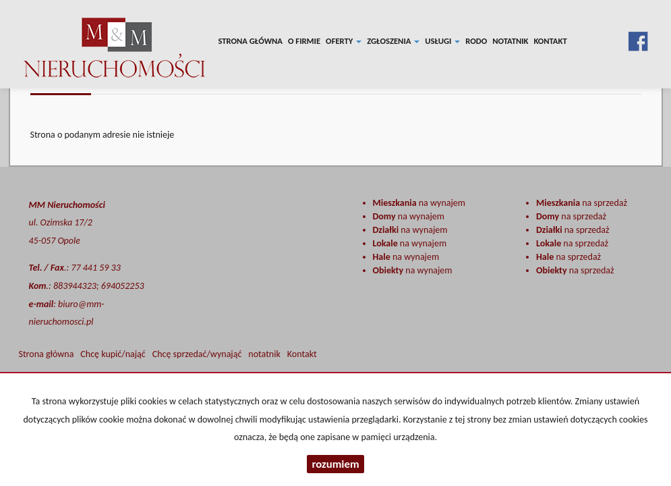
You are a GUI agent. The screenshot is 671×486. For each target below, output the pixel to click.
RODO (476, 41)
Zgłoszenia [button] (393, 41)
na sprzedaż (581, 203)
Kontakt (549, 41)
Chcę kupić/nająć (112, 354)
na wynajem (419, 203)
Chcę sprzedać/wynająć (197, 354)
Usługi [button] (442, 41)
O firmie (304, 41)
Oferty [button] (343, 41)
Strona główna (250, 41)
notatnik (510, 41)
